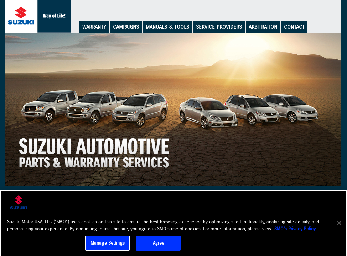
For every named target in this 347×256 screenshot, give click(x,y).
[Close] (339, 224)
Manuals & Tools (167, 27)
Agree (159, 243)
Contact (294, 27)
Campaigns (126, 27)
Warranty (94, 27)
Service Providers (219, 27)
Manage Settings (107, 243)
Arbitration (263, 27)
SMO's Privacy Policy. (295, 229)
